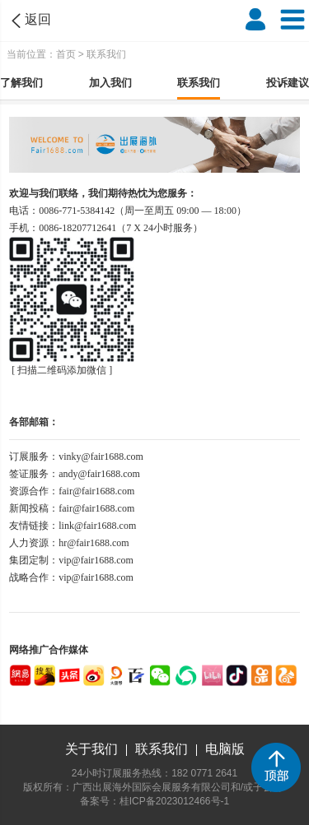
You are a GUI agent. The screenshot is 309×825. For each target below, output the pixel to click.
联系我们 (198, 82)
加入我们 (110, 82)
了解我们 (21, 82)
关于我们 (91, 749)
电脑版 (225, 749)
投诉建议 (287, 82)
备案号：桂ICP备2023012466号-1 (154, 801)
